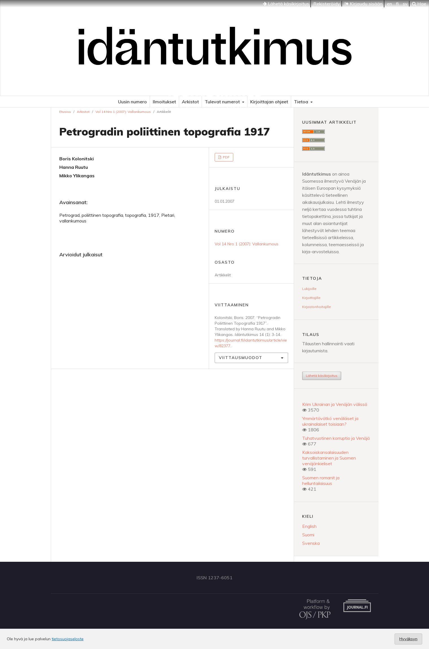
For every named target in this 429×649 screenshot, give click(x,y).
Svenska (311, 543)
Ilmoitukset (164, 101)
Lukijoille (309, 289)
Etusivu (65, 112)
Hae (419, 3)
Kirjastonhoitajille (316, 307)
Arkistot (190, 101)
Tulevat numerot (223, 101)
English (309, 526)
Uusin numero (132, 101)
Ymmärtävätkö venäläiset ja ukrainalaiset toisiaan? (330, 421)
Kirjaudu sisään (363, 3)
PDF (226, 157)
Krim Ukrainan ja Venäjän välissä (334, 404)
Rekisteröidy (326, 3)
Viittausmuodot (240, 357)
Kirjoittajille (311, 298)
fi (397, 3)
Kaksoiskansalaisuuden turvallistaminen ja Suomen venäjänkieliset (329, 457)
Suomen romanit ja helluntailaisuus (320, 480)
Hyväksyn (408, 638)
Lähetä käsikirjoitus (286, 3)
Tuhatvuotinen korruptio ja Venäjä (336, 438)
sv (405, 3)
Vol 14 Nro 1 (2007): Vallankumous (123, 112)
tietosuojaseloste (68, 638)
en (389, 3)
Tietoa (301, 101)
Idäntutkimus (214, 92)
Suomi (308, 534)
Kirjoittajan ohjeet (269, 101)
